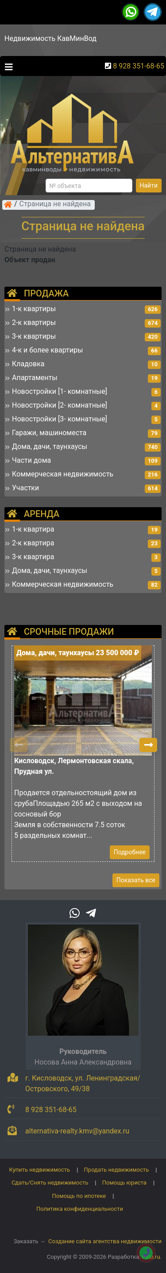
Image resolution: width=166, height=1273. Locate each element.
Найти (149, 185)
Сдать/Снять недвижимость (50, 1182)
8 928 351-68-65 (138, 66)
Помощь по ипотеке (79, 1196)
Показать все (135, 880)
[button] (148, 745)
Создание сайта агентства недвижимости (105, 1241)
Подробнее (130, 852)
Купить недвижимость (39, 1169)
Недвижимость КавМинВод (50, 38)
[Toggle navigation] (6, 66)
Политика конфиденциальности (79, 1208)
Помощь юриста (124, 1182)
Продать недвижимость (116, 1169)
